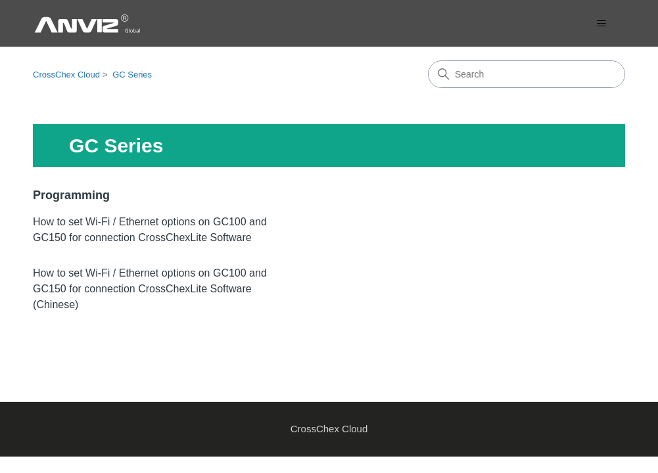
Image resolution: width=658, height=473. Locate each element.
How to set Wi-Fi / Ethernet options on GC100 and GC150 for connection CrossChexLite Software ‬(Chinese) (150, 288)
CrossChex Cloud (66, 74)
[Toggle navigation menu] (601, 23)
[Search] (526, 74)
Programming (71, 195)
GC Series (132, 74)
